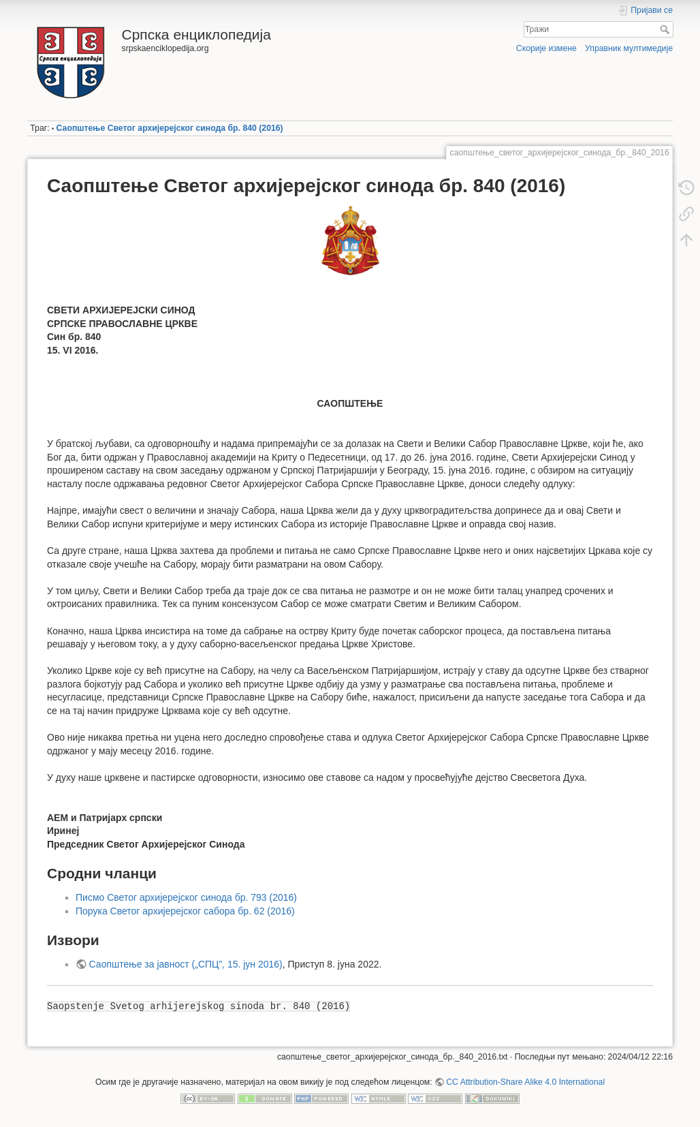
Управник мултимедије (629, 48)
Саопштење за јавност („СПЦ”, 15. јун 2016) (186, 964)
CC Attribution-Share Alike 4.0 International (525, 1082)
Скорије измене (546, 48)
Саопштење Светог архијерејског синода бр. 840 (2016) (170, 128)
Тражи (666, 29)
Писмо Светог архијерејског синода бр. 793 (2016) (186, 897)
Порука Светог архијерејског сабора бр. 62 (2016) (185, 911)
